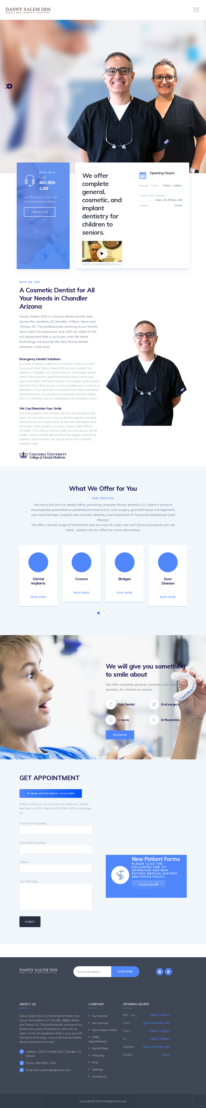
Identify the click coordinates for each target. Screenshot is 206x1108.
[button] (98, 613)
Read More (38, 596)
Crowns (81, 579)
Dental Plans (100, 1048)
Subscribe (125, 971)
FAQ (95, 1062)
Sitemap (97, 1069)
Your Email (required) (55, 847)
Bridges (124, 579)
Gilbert (66, 1020)
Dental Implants (38, 581)
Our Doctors (100, 1016)
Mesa (75, 1020)
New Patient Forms (104, 1030)
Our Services (100, 1023)
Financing (98, 1055)
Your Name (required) (55, 827)
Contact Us (99, 1076)
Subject (55, 866)
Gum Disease (167, 581)
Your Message (55, 894)
